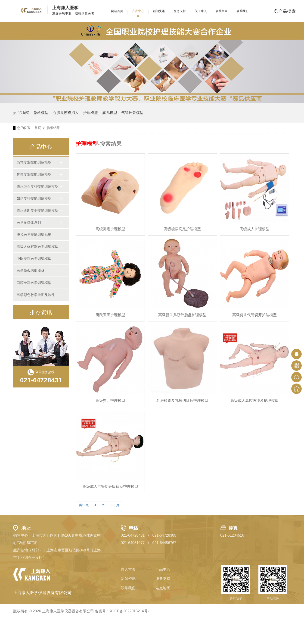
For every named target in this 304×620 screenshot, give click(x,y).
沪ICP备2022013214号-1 (130, 611)
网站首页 (117, 11)
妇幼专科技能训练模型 (34, 198)
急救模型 (41, 113)
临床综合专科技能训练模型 (37, 186)
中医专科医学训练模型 (34, 259)
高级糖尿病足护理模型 (182, 229)
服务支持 (180, 11)
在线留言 (222, 11)
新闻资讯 (159, 11)
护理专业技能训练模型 (34, 174)
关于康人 (201, 11)
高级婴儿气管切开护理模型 (254, 315)
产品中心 (138, 11)
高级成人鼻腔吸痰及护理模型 (254, 401)
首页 (37, 128)
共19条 (84, 505)
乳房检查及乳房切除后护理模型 (182, 401)
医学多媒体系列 (29, 222)
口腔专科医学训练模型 (34, 283)
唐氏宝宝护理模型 (110, 315)
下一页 (114, 505)
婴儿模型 (109, 113)
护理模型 (90, 113)
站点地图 (162, 588)
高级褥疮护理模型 (110, 229)
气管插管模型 (132, 113)
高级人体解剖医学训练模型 (37, 247)
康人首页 (128, 569)
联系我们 (242, 11)
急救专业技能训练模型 (34, 162)
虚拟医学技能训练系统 (34, 234)
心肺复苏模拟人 (66, 113)
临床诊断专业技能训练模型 (37, 210)
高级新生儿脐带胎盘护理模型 (182, 315)
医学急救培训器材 (30, 271)
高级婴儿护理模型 (110, 401)
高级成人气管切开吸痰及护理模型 (110, 486)
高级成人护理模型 (254, 229)
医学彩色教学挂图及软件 (36, 295)
